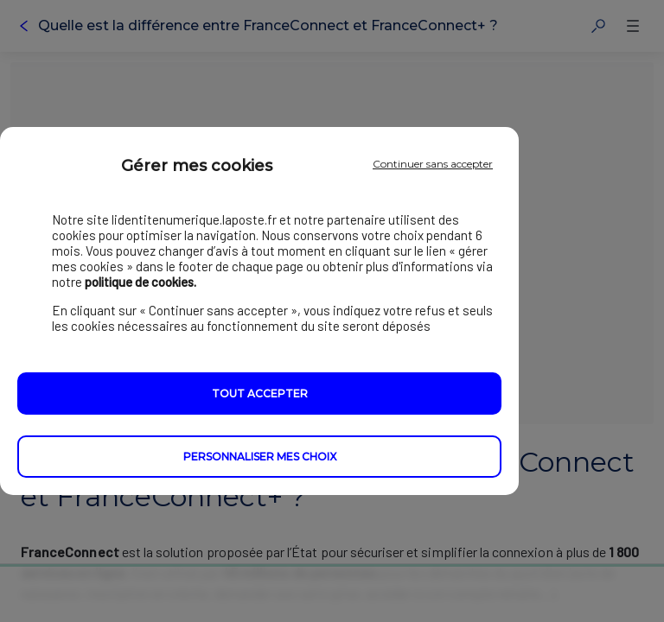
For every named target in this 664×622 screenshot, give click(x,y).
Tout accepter (260, 393)
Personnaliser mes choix (259, 456)
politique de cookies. (140, 281)
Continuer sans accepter (433, 163)
